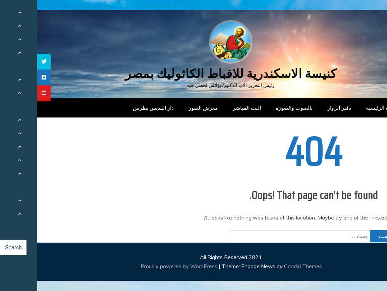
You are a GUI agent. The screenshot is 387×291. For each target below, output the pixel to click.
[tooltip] (6, 61)
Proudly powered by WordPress (142, 266)
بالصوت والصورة (256, 107)
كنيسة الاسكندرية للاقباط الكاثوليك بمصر (193, 73)
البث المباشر (210, 107)
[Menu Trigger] (358, 14)
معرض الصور (166, 107)
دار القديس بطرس (116, 107)
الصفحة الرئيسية (347, 107)
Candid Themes (266, 266)
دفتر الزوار (302, 107)
